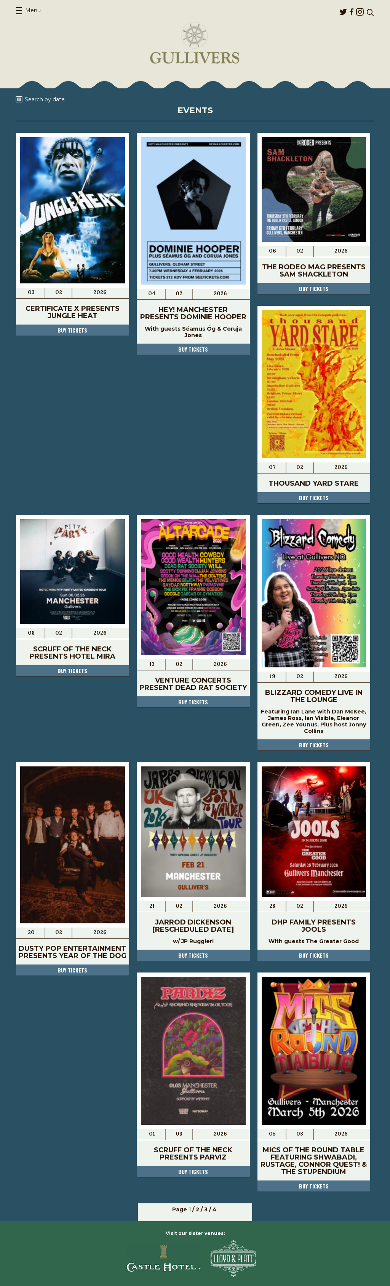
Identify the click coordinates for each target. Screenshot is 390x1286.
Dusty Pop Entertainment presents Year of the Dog (72, 952)
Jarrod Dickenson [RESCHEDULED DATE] (193, 926)
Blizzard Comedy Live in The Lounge (314, 696)
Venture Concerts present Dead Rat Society (193, 684)
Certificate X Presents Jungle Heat (73, 312)
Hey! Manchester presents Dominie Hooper (193, 313)
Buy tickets (72, 330)
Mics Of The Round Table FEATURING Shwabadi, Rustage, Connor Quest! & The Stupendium (314, 1161)
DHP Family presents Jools (314, 926)
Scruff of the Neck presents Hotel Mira (72, 653)
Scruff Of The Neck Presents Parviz (193, 1153)
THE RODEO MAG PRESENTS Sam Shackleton (314, 270)
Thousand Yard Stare (314, 483)
